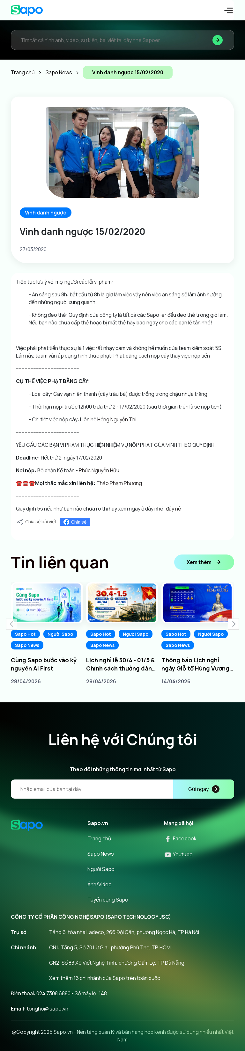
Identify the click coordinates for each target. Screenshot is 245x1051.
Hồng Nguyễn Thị (117, 419)
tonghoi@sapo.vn (47, 1008)
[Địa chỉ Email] (122, 789)
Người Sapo (60, 634)
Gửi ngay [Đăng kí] (203, 789)
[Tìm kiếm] (218, 40)
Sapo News (27, 645)
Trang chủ (99, 838)
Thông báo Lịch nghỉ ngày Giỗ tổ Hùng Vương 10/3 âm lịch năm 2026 (195, 664)
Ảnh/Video (99, 884)
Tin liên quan (60, 562)
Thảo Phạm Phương (119, 483)
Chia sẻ (74, 522)
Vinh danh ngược (45, 212)
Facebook (180, 838)
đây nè (173, 508)
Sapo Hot (25, 634)
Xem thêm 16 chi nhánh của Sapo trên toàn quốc (104, 978)
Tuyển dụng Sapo (107, 899)
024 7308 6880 (53, 993)
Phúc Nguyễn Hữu (99, 470)
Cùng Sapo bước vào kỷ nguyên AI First (44, 664)
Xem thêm (204, 562)
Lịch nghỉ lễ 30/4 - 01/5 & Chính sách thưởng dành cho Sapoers (120, 664)
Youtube (178, 854)
